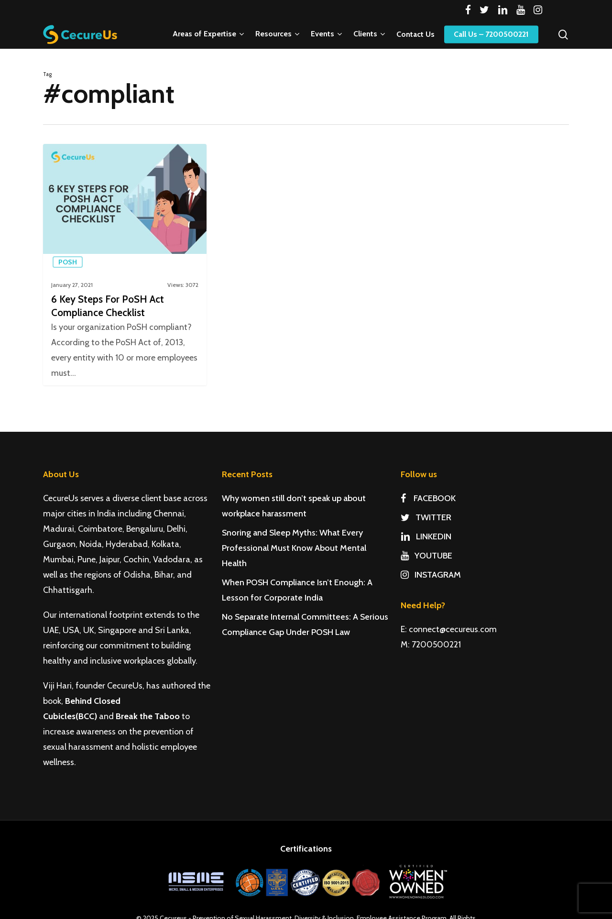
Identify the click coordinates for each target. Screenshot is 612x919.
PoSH (67, 262)
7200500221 (436, 644)
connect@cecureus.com (453, 629)
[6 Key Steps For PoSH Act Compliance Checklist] (125, 264)
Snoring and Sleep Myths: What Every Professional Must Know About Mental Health (294, 548)
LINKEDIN (426, 536)
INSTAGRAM (431, 574)
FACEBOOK (428, 498)
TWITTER (426, 517)
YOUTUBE (426, 555)
